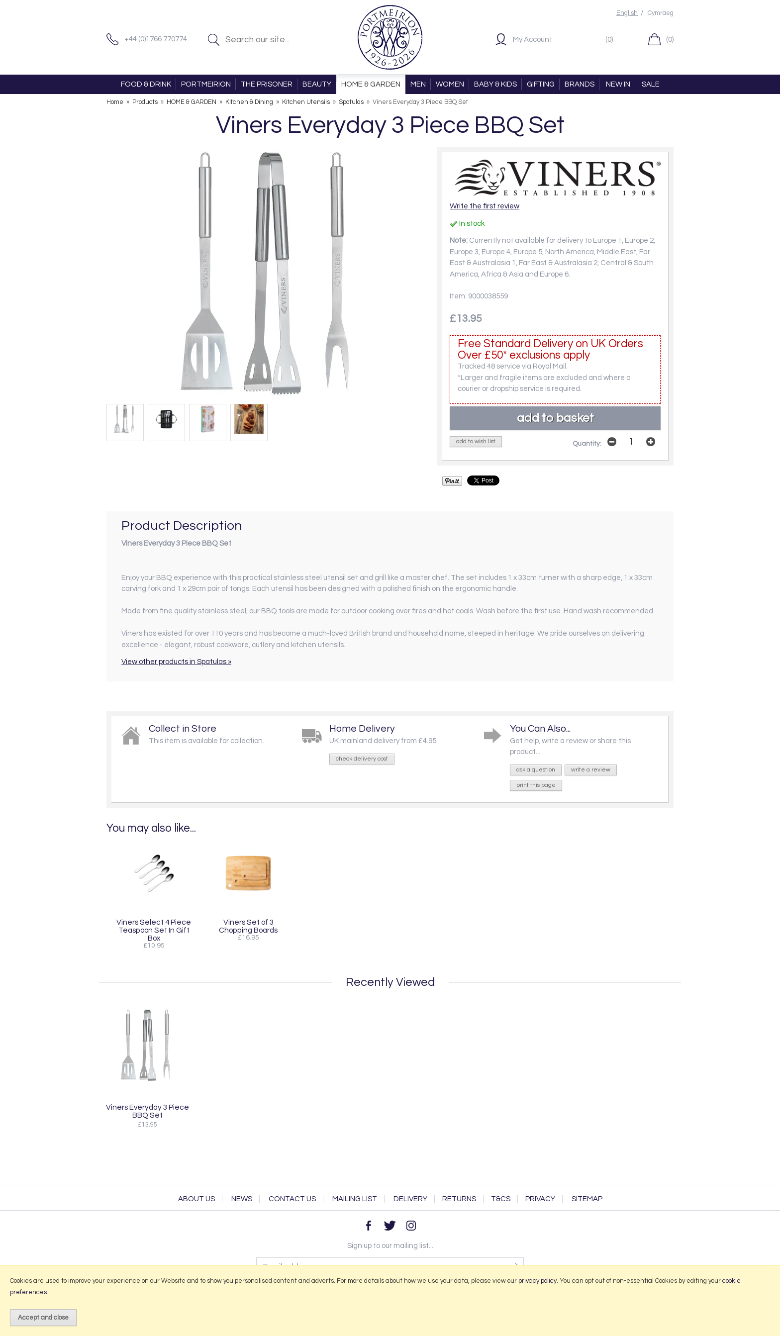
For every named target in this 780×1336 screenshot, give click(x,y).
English (627, 13)
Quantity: (587, 443)
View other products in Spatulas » (176, 662)
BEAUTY (316, 84)
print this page (536, 785)
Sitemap (587, 1199)
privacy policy (537, 1280)
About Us (196, 1199)
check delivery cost (362, 759)
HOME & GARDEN (370, 84)
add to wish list (475, 441)
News (241, 1199)
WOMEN (450, 84)
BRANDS (579, 84)
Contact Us (292, 1199)
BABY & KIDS (495, 84)
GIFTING (541, 84)
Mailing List (354, 1199)
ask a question (535, 769)
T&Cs (500, 1199)
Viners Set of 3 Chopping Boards (248, 926)
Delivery (410, 1199)
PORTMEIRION (206, 84)
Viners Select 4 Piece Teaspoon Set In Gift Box (153, 930)
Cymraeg (661, 13)
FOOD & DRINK (146, 84)
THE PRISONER (266, 84)
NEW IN (618, 84)
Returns (459, 1199)
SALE (651, 84)
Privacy (540, 1199)
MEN (418, 84)
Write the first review (484, 206)
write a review (590, 769)
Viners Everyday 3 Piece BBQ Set (147, 1111)
